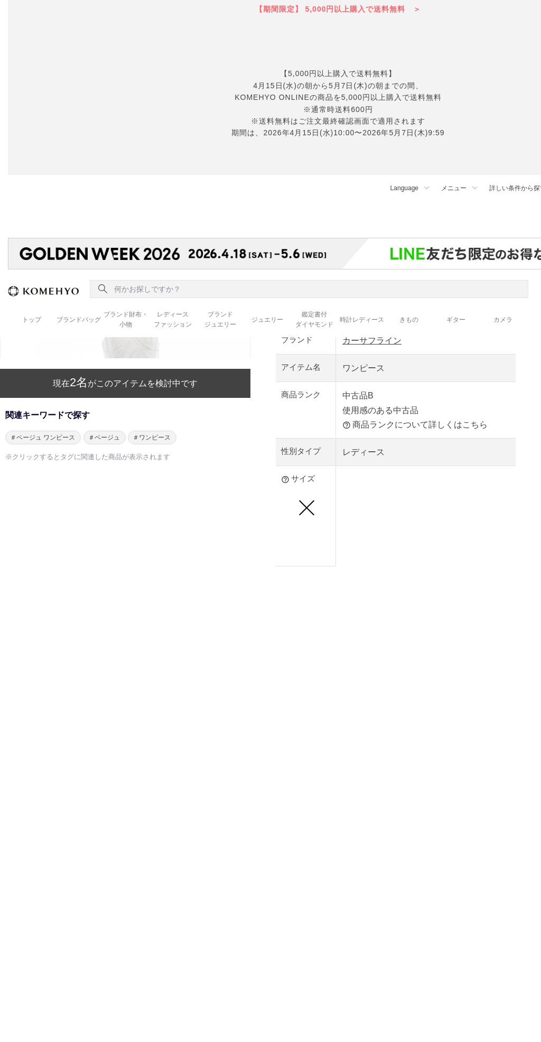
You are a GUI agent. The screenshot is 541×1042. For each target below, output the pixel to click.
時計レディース (362, 319)
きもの (408, 319)
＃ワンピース (152, 437)
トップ (31, 319)
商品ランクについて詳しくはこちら (415, 425)
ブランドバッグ (79, 319)
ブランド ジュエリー (220, 319)
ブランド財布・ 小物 (126, 319)
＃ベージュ (104, 437)
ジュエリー (267, 319)
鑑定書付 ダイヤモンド (314, 319)
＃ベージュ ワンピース (42, 437)
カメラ (502, 319)
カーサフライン (372, 340)
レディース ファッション (173, 319)
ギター (455, 319)
